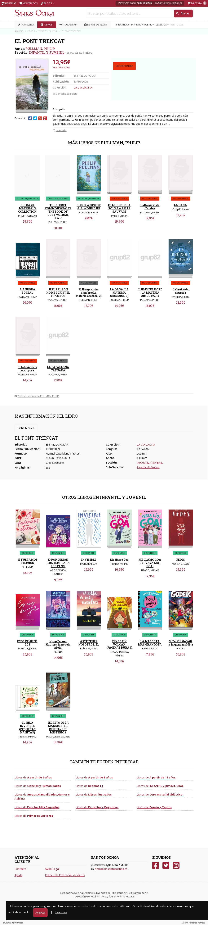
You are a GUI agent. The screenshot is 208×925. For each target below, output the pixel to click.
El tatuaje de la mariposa (27, 368)
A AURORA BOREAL (27, 291)
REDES (180, 559)
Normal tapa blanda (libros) (63, 453)
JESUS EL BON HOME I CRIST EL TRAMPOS (58, 293)
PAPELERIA (26, 24)
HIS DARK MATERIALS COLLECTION (27, 208)
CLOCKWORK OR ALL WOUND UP (89, 206)
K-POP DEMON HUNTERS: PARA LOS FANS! (58, 563)
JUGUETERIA (68, 24)
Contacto (20, 869)
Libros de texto (95, 24)
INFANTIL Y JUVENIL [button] (142, 24)
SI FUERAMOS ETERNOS (27, 561)
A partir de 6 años (79, 52)
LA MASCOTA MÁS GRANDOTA (150, 642)
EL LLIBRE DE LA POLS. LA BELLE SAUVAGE (119, 208)
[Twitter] (165, 865)
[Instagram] (176, 865)
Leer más (61, 912)
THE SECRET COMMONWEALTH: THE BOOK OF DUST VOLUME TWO (59, 211)
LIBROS (47, 24)
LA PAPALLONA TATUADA (58, 368)
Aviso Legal (52, 869)
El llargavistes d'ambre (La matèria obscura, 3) (89, 293)
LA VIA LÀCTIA (83, 87)
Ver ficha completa (65, 93)
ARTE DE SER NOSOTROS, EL (88, 642)
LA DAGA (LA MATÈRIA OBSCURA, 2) (119, 293)
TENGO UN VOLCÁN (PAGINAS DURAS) (119, 644)
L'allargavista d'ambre (149, 206)
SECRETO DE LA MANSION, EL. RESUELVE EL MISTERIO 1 (58, 727)
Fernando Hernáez (197, 922)
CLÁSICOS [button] (161, 24)
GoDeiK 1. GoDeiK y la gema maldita (180, 642)
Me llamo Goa (119, 559)
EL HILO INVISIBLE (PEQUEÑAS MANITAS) (27, 727)
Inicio (19, 31)
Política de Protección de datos (65, 875)
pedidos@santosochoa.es (168, 3)
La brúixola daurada (180, 291)
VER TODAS (176, 24)
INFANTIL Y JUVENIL (46, 52)
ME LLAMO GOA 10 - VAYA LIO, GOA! (150, 563)
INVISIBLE (88, 559)
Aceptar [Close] (40, 912)
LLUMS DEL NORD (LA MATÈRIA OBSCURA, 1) (150, 293)
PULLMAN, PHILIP (40, 48)
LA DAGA (180, 205)
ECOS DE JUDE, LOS (27, 642)
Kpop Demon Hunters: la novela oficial (58, 644)
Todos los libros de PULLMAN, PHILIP (37, 396)
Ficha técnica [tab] (26, 428)
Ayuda (18, 875)
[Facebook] (155, 865)
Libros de (33, 777)
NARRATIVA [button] (121, 24)
